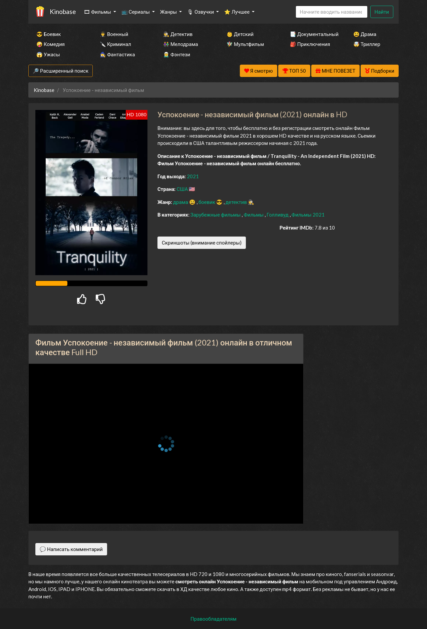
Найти (382, 12)
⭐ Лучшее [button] (237, 12)
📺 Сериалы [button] (136, 12)
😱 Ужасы (48, 54)
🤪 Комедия (50, 44)
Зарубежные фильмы (216, 215)
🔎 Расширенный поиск (60, 71)
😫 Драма (364, 34)
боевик (207, 202)
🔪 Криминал (115, 44)
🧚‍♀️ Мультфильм (245, 44)
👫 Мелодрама (180, 44)
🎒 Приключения (310, 44)
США (182, 189)
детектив (237, 202)
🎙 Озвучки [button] (201, 12)
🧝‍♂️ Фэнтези (176, 54)
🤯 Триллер (366, 44)
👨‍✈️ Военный (114, 34)
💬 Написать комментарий (71, 549)
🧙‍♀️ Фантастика (117, 54)
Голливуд (278, 215)
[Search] (332, 12)
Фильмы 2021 (308, 215)
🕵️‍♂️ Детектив (177, 34)
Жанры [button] (169, 12)
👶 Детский (240, 34)
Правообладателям (213, 619)
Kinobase (63, 11)
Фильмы (254, 215)
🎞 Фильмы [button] (98, 12)
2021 (193, 176)
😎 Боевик (48, 34)
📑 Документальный (312, 34)
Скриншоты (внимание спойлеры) (202, 243)
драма (181, 202)
